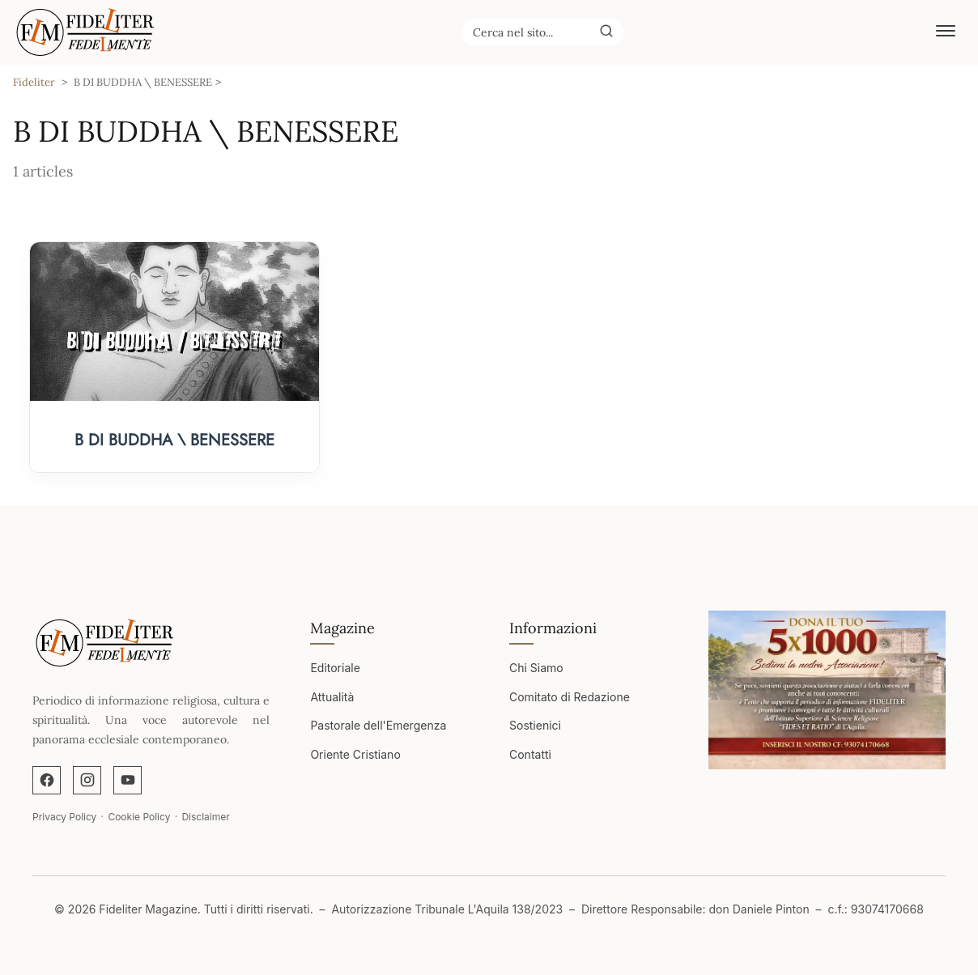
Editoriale (334, 668)
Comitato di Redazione (569, 697)
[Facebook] (46, 780)
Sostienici (535, 725)
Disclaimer (205, 817)
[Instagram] (87, 780)
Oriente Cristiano (355, 754)
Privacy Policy (64, 817)
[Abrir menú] (945, 32)
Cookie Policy (139, 817)
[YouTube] (127, 780)
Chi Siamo (536, 668)
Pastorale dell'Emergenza (378, 725)
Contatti (530, 754)
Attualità (332, 697)
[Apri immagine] (827, 690)
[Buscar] (606, 32)
